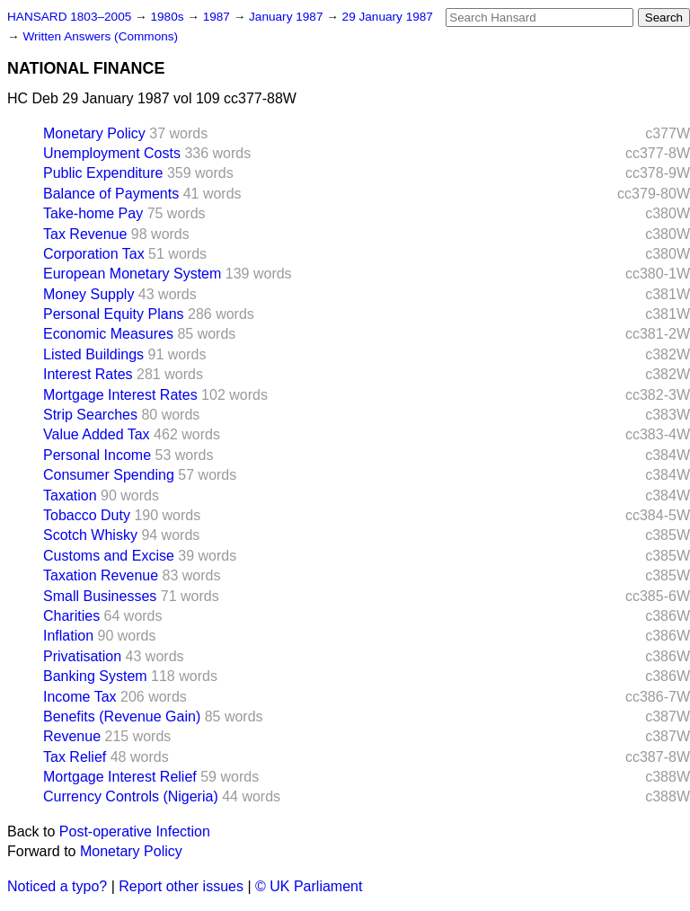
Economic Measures (108, 333)
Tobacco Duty (86, 515)
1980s (168, 16)
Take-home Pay (93, 213)
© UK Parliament (308, 886)
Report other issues (181, 886)
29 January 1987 (387, 16)
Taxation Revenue (100, 575)
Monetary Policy (94, 133)
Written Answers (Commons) (100, 36)
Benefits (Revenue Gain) (121, 716)
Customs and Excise (108, 555)
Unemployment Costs (112, 153)
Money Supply (88, 294)
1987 (218, 16)
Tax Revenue (85, 234)
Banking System (95, 676)
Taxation (70, 495)
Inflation (68, 635)
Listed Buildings (93, 354)
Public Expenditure (103, 173)
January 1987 (287, 16)
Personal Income (97, 455)
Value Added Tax (96, 434)
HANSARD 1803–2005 (69, 16)
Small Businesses (99, 596)
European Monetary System (132, 273)
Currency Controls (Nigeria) (130, 796)
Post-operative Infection (134, 831)
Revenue (72, 736)
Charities (71, 616)
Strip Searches (90, 414)
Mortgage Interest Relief (120, 776)
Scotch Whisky (90, 535)
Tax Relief (74, 757)
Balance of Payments (111, 193)
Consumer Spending (108, 474)
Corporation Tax (94, 253)
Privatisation (82, 656)
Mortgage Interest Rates (120, 394)
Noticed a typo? (57, 886)
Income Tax (80, 696)
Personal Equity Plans (113, 314)
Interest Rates (88, 374)
